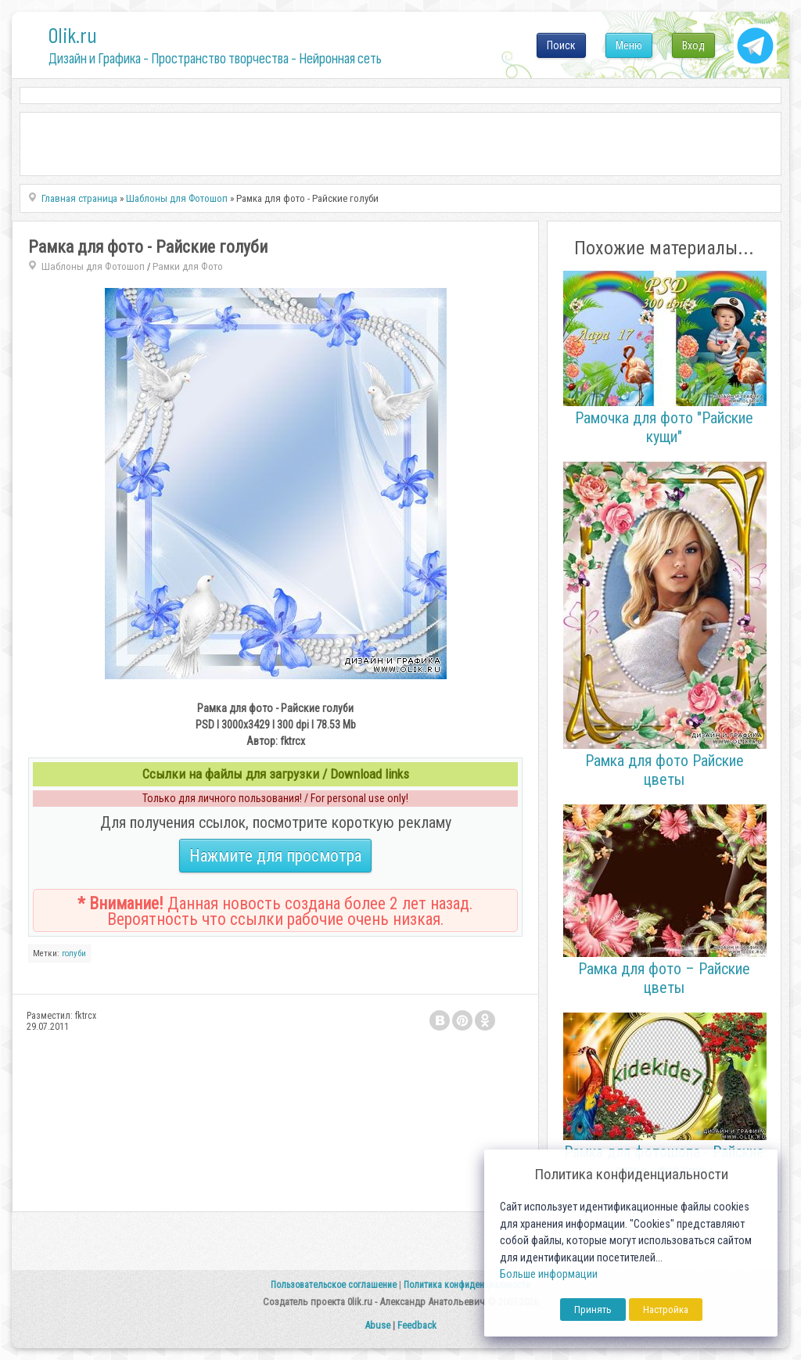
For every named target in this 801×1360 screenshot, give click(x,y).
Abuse (377, 1325)
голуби (74, 953)
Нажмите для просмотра (275, 855)
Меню (629, 45)
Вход (693, 45)
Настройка (665, 1309)
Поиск (561, 45)
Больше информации (549, 1274)
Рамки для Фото (188, 266)
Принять (593, 1309)
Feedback (416, 1325)
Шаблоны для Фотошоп (93, 266)
